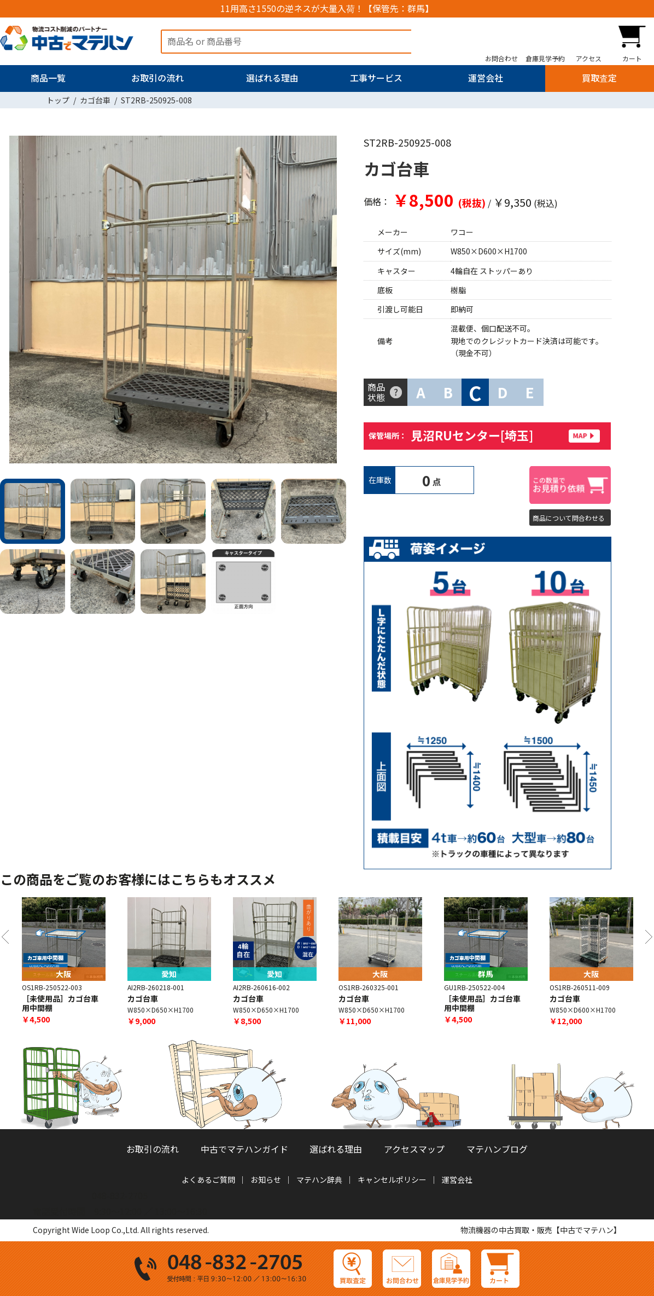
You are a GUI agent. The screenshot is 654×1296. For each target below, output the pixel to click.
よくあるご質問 (208, 1179)
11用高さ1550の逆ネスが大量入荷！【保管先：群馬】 (327, 8)
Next (332, 302)
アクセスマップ (414, 1149)
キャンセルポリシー (392, 1179)
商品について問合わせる (569, 517)
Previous (5, 937)
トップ (57, 100)
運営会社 (485, 78)
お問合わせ (501, 58)
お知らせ (265, 1179)
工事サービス (376, 78)
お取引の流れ (157, 78)
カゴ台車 (95, 100)
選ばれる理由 (272, 78)
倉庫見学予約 (545, 58)
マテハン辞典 (319, 1179)
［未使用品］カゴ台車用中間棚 (60, 1003)
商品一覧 (48, 78)
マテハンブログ (497, 1149)
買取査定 (599, 78)
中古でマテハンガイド (244, 1149)
